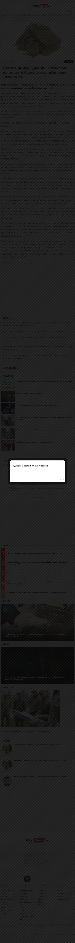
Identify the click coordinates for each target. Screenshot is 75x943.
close (62, 462)
